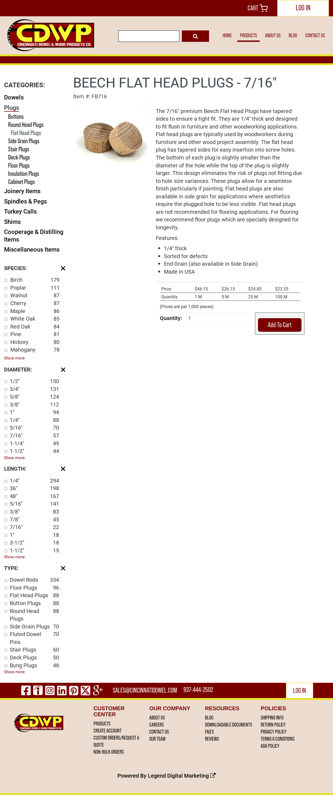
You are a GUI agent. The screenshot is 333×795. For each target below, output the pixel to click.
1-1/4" (34, 443)
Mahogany (35, 349)
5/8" (34, 396)
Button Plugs (34, 603)
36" (34, 488)
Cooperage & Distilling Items (33, 235)
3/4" (34, 389)
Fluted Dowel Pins (34, 638)
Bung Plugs (34, 665)
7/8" (34, 519)
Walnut (35, 295)
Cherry (35, 303)
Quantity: (171, 317)
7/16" (34, 435)
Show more (14, 358)
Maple (35, 311)
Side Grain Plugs (23, 141)
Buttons (16, 116)
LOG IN (303, 7)
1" (34, 412)
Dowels (14, 97)
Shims (12, 222)
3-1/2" (34, 542)
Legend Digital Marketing (182, 775)
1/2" (34, 381)
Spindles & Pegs (25, 201)
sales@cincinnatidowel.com (145, 690)
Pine (35, 334)
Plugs (11, 107)
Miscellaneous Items (32, 249)
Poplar (35, 288)
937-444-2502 (199, 690)
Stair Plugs (18, 149)
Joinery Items (22, 191)
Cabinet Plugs (21, 181)
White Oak (35, 319)
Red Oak (35, 326)
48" (34, 496)
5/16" (34, 427)
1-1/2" (34, 451)
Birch (35, 280)
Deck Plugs (19, 157)
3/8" (34, 404)
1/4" (34, 420)
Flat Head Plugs (26, 132)
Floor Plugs (19, 165)
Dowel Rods (34, 580)
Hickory (35, 342)
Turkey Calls (20, 211)
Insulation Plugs (23, 173)
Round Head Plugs (25, 124)
